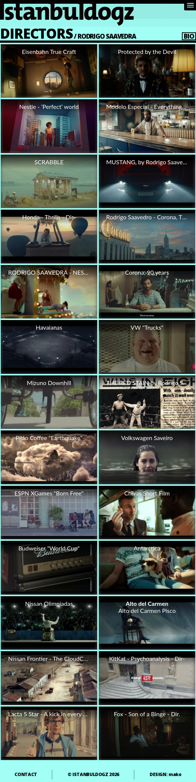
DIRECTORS (36, 33)
